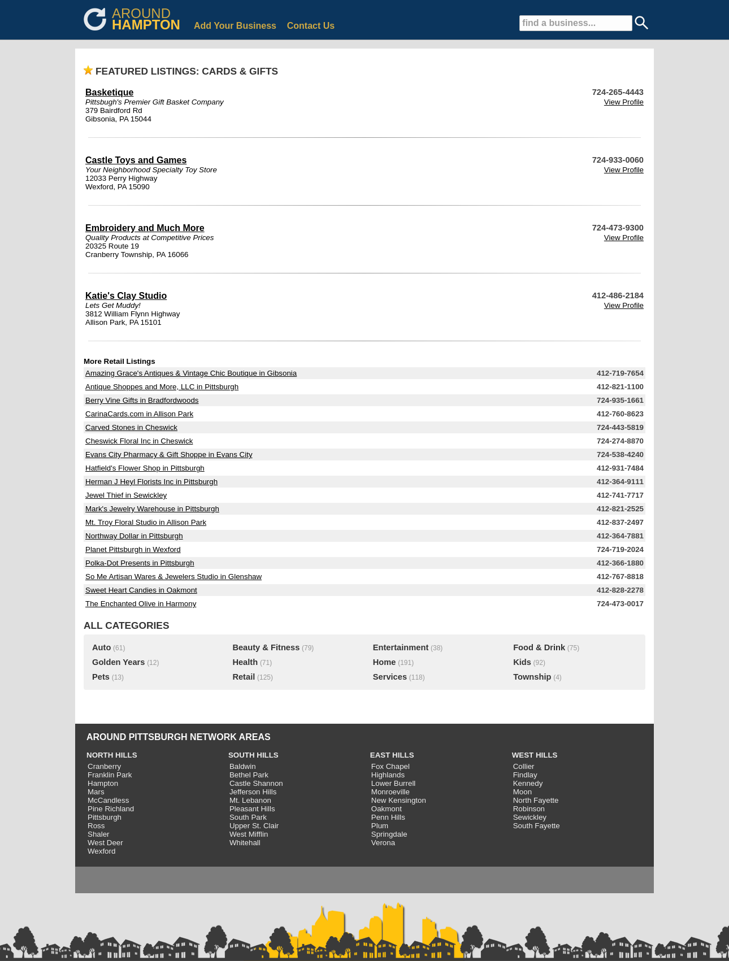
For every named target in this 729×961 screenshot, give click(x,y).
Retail (243, 676)
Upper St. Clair (254, 825)
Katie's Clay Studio (126, 296)
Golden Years (118, 662)
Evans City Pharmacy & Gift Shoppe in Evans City (169, 454)
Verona (383, 842)
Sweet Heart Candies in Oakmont (141, 590)
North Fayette (536, 800)
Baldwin (242, 766)
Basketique (109, 92)
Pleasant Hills (252, 809)
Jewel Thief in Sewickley (126, 495)
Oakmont (386, 809)
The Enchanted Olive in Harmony (140, 603)
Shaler (99, 834)
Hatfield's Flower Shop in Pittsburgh (145, 468)
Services (390, 676)
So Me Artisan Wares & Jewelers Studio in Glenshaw (173, 576)
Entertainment (401, 647)
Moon (522, 792)
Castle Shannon (256, 783)
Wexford (101, 851)
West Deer (105, 842)
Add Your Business (235, 26)
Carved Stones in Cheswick (131, 427)
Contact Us (311, 26)
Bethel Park (248, 775)
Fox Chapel (390, 766)
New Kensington (398, 800)
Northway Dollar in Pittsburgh (134, 536)
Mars (96, 792)
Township (532, 676)
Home (384, 662)
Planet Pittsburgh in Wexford (133, 549)
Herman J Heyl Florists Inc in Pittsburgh (151, 481)
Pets (101, 676)
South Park (248, 817)
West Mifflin (248, 834)
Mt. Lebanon (250, 800)
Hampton (103, 783)
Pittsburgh (105, 817)
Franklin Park (110, 775)
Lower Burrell (393, 783)
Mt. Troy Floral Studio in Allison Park (145, 522)
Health (245, 662)
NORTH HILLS (111, 755)
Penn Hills (388, 817)
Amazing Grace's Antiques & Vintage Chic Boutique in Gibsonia (191, 373)
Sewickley (529, 817)
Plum (379, 825)
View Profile (624, 102)
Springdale (389, 834)
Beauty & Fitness (266, 647)
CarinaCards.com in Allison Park (139, 414)
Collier (524, 766)
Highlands (388, 775)
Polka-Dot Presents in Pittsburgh (139, 563)
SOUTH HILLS (253, 755)
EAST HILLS (392, 755)
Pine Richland (111, 809)
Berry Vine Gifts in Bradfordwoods (142, 400)
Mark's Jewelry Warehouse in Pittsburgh (152, 509)
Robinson (529, 809)
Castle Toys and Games (135, 160)
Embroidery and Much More (145, 228)
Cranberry (104, 766)
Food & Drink (539, 647)
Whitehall (245, 842)
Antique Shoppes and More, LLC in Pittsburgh (161, 386)
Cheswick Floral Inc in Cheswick (139, 441)
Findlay (525, 775)
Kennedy (528, 783)
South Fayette (536, 825)
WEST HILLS (535, 755)
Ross (96, 825)
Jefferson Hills (252, 792)
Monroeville (390, 792)
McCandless (108, 800)
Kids (522, 662)
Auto (101, 647)
